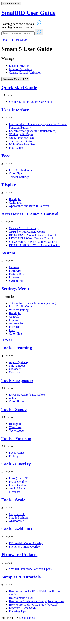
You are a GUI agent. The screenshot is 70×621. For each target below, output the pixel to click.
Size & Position (18, 517)
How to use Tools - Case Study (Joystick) (33, 604)
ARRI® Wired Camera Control (27, 231)
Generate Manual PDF (15, 79)
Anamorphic (16, 521)
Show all (6, 339)
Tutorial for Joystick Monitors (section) (32, 303)
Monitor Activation (20, 69)
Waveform (15, 427)
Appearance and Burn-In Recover (29, 206)
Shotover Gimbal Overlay (24, 546)
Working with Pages (21, 134)
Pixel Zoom (16, 147)
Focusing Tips (17, 611)
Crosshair (14, 369)
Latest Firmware (19, 65)
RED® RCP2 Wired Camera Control (31, 238)
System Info (16, 280)
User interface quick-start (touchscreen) (32, 130)
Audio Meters (17, 488)
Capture (13, 320)
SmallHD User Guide (14, 39)
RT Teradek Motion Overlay (26, 543)
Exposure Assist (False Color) (27, 394)
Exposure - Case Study (22, 608)
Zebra (12, 398)
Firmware (15, 270)
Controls (14, 316)
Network (14, 267)
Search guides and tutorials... (18, 27)
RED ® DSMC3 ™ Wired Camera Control (34, 245)
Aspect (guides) (18, 362)
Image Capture (18, 485)
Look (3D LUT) (18, 478)
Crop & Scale (17, 514)
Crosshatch (15, 372)
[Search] (18, 33)
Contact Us (29, 617)
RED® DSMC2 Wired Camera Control (32, 235)
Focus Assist (16, 452)
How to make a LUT (21, 597)
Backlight (15, 199)
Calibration (15, 202)
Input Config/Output (21, 170)
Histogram (15, 423)
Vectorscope (16, 430)
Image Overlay (18, 481)
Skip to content (11, 3)
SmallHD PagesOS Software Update (31, 569)
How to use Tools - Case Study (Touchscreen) (36, 601)
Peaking (14, 456)
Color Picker (16, 401)
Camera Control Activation (25, 72)
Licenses (14, 277)
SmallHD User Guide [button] (28, 12)
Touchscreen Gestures (22, 141)
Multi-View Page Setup (23, 144)
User (12, 330)
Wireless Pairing (19, 309)
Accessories (16, 323)
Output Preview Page (21, 137)
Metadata (14, 491)
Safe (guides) (17, 365)
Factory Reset (17, 274)
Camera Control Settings (23, 228)
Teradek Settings (19, 176)
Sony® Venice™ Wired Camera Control (33, 241)
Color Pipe (15, 173)
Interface (14, 326)
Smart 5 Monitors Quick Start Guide (30, 101)
